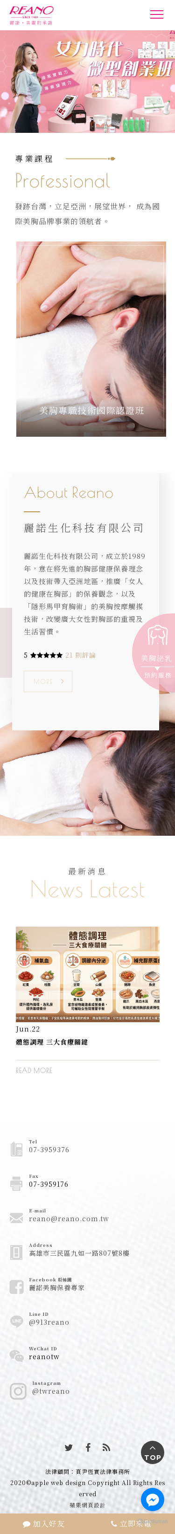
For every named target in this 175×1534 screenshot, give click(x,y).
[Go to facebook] (152, 1499)
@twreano (51, 1391)
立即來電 (131, 1523)
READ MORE (34, 1070)
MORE (43, 681)
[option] (88, 1008)
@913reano (49, 1322)
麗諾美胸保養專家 (57, 1287)
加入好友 (44, 1523)
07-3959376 (49, 1149)
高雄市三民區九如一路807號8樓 (79, 1253)
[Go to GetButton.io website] (153, 1520)
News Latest (87, 888)
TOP (152, 1457)
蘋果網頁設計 (88, 1505)
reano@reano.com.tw (69, 1218)
